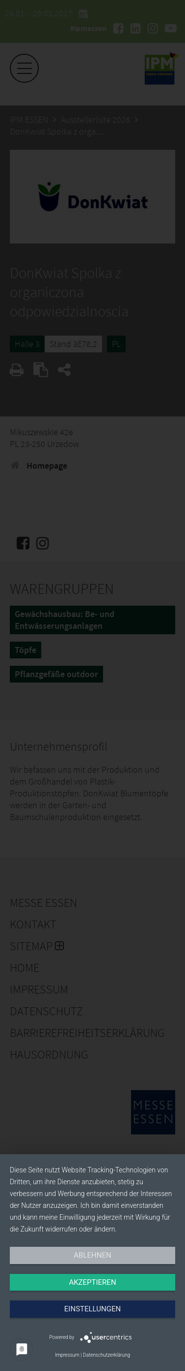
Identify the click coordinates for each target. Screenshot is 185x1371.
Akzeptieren (92, 1282)
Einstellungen (92, 1308)
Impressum (67, 1355)
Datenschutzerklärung (106, 1355)
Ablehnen (92, 1255)
